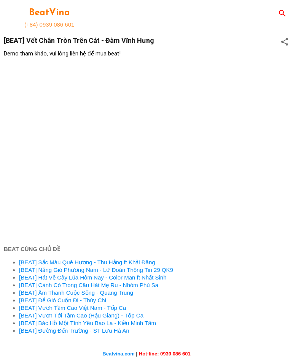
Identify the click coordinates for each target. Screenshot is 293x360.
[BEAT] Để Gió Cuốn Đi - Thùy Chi (62, 300)
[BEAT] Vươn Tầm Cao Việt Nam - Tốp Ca (72, 308)
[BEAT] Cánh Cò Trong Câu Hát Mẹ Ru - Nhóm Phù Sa (88, 285)
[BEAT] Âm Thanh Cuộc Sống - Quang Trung (76, 292)
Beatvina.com (118, 354)
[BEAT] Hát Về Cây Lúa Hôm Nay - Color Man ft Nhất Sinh (93, 277)
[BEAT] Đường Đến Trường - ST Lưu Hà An (74, 330)
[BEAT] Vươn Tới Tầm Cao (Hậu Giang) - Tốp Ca (81, 315)
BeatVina (49, 12)
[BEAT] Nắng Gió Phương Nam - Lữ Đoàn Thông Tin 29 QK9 (96, 270)
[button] (284, 42)
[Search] (282, 14)
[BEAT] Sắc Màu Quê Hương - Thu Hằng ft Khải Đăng (87, 262)
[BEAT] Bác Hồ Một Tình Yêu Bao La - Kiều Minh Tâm (87, 323)
